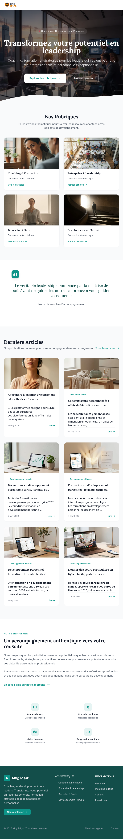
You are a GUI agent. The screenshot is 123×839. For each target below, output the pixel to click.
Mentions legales (104, 788)
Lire (51, 425)
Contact (99, 794)
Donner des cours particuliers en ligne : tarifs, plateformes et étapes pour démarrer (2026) (90, 574)
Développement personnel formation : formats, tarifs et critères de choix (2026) (27, 574)
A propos (100, 783)
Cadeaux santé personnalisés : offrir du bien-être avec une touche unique (88, 405)
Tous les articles (107, 348)
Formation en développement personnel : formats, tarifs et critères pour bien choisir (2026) (90, 489)
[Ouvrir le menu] (116, 5)
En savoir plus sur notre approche (27, 684)
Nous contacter (83, 78)
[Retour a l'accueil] (14, 5)
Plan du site (101, 800)
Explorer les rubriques (45, 78)
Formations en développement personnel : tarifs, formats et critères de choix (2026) (28, 489)
